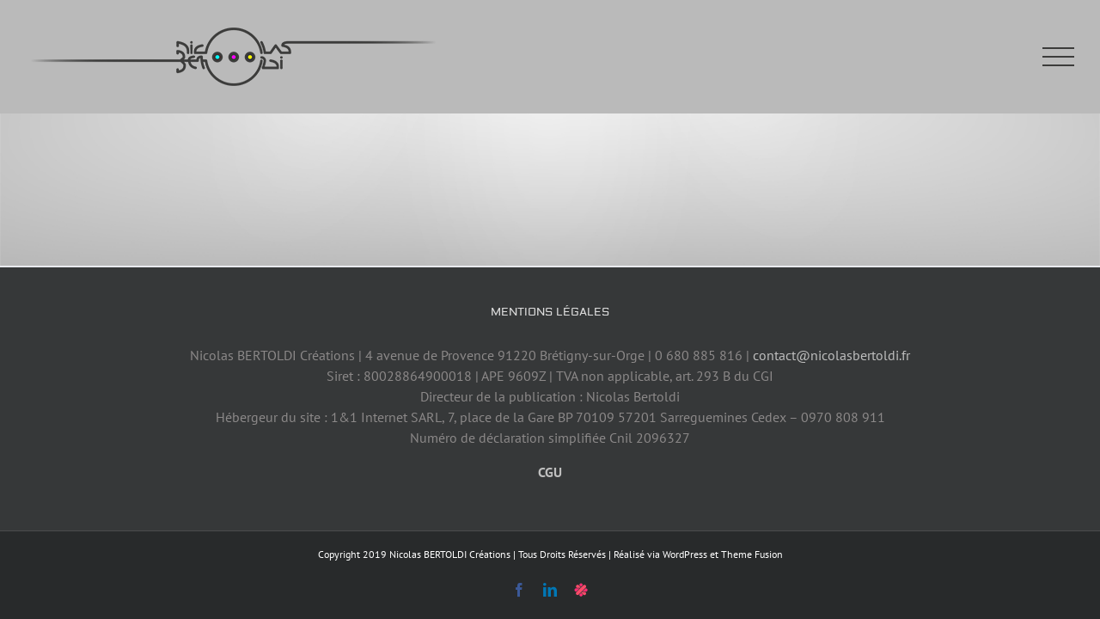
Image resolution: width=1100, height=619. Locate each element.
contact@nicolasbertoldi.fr (831, 355)
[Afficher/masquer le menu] (1058, 57)
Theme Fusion (752, 554)
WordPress (685, 554)
